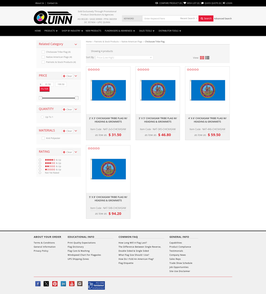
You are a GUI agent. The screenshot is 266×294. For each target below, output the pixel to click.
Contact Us (52, 3)
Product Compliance (180, 246)
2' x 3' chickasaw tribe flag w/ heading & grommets (108, 120)
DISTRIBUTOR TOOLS (168, 30)
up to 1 (49, 117)
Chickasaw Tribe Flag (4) (58, 51)
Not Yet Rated (52, 172)
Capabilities (175, 242)
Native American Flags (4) (59, 57)
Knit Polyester (53, 138)
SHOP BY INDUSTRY (71, 30)
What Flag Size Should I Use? (134, 255)
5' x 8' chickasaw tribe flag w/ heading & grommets (108, 198)
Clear (67, 76)
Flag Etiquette (126, 263)
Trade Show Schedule (180, 263)
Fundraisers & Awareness (118, 30)
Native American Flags (131, 41)
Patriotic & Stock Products (106, 41)
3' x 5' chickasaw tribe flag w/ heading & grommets (158, 120)
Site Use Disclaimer (179, 271)
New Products (93, 30)
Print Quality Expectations (82, 242)
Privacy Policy (41, 250)
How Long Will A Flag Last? (133, 242)
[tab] (58, 44)
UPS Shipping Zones (78, 259)
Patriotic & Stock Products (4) (61, 62)
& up (53, 159)
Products (49, 30)
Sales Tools (145, 30)
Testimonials (176, 250)
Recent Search (187, 18)
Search (206, 18)
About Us (39, 3)
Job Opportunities (178, 267)
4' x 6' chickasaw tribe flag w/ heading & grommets (207, 120)
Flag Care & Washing (79, 250)
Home (38, 30)
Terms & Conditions (44, 242)
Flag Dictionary (76, 246)
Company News (177, 255)
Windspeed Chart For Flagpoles (84, 255)
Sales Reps (175, 259)
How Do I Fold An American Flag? (136, 259)
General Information (45, 246)
